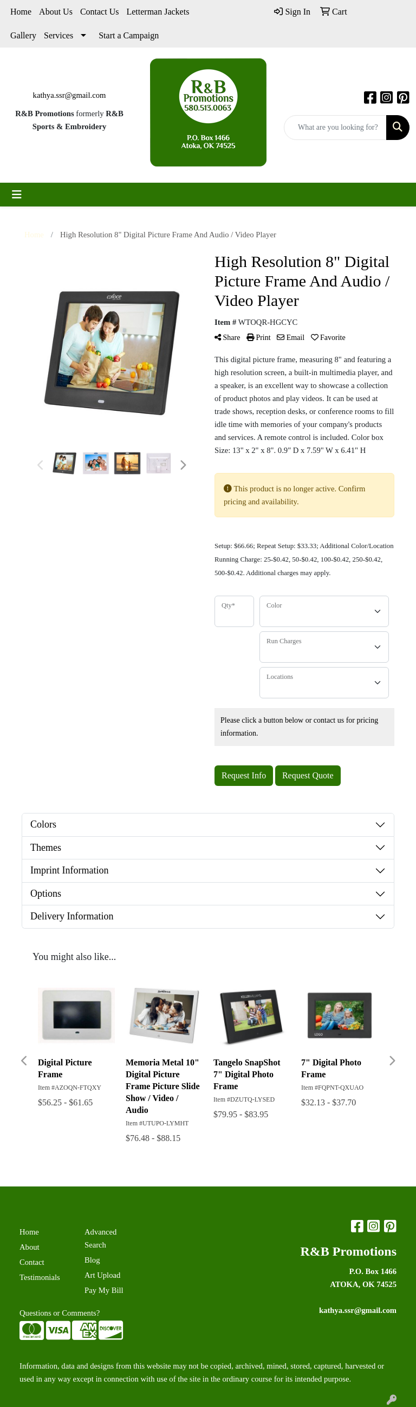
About (30, 1247)
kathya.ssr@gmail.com (69, 95)
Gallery (23, 35)
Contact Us (99, 11)
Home (20, 11)
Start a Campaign (129, 35)
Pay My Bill (103, 1290)
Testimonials (40, 1277)
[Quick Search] (335, 127)
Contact (32, 1262)
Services (58, 35)
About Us (56, 11)
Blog (92, 1260)
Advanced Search (100, 1238)
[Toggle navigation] (16, 194)
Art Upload (102, 1275)
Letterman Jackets (157, 11)
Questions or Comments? (60, 1313)
